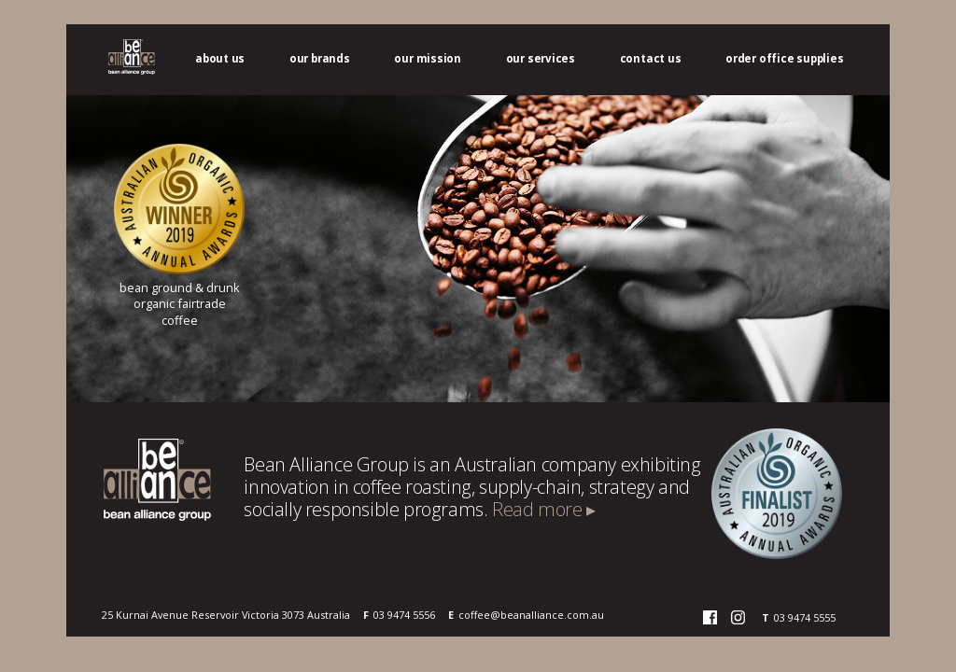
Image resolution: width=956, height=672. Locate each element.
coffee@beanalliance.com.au (531, 615)
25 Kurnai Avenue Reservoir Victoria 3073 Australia (226, 615)
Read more (544, 509)
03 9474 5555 (805, 617)
